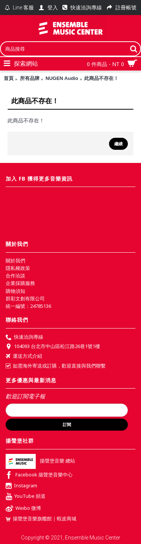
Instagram (21, 486)
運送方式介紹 (24, 357)
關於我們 (15, 260)
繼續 (118, 144)
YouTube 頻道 (25, 497)
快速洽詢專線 (24, 337)
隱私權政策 (18, 268)
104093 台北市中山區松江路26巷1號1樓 (53, 347)
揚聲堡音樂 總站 (40, 460)
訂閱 (67, 424)
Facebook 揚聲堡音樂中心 (39, 475)
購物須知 (15, 291)
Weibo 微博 (23, 509)
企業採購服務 (20, 283)
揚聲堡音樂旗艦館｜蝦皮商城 (41, 518)
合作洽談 (15, 275)
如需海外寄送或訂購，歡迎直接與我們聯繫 (56, 365)
